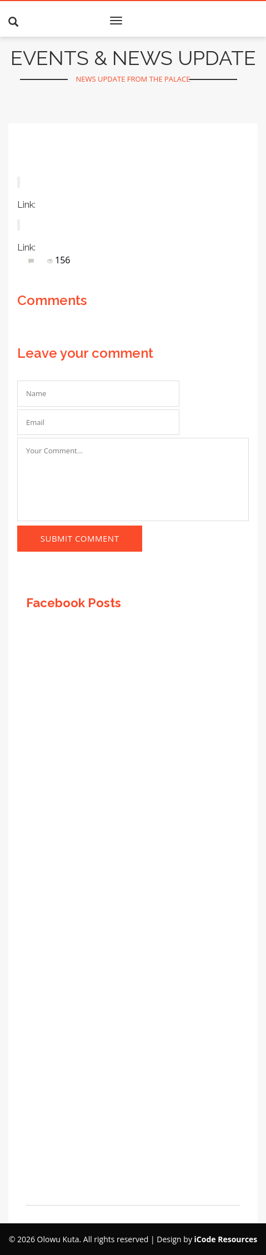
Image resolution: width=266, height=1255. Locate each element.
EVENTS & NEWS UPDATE (133, 57)
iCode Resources (226, 1239)
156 (58, 260)
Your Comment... (133, 479)
